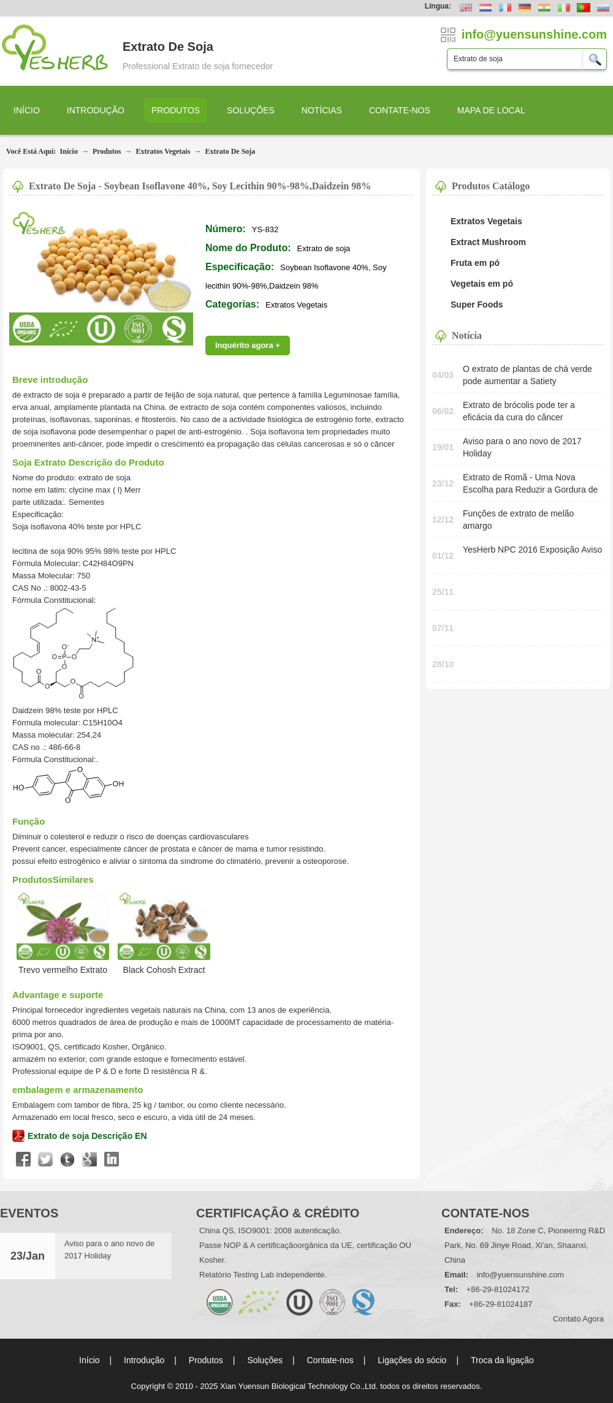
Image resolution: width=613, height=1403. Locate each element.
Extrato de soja (230, 151)
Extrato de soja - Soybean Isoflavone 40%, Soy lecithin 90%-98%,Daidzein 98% (200, 186)
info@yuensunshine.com (521, 1274)
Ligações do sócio (412, 1360)
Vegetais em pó (482, 284)
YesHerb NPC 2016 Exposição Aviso (532, 549)
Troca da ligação (502, 1360)
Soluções (251, 110)
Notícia (467, 335)
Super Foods (477, 304)
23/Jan (27, 1256)
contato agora (578, 1318)
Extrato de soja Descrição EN (87, 1136)
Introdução (95, 110)
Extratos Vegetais (162, 151)
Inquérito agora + (247, 345)
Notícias (322, 110)
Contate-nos (399, 110)
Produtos (175, 110)
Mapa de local (491, 110)
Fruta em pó (475, 263)
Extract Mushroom (488, 242)
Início (26, 110)
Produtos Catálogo (491, 186)
